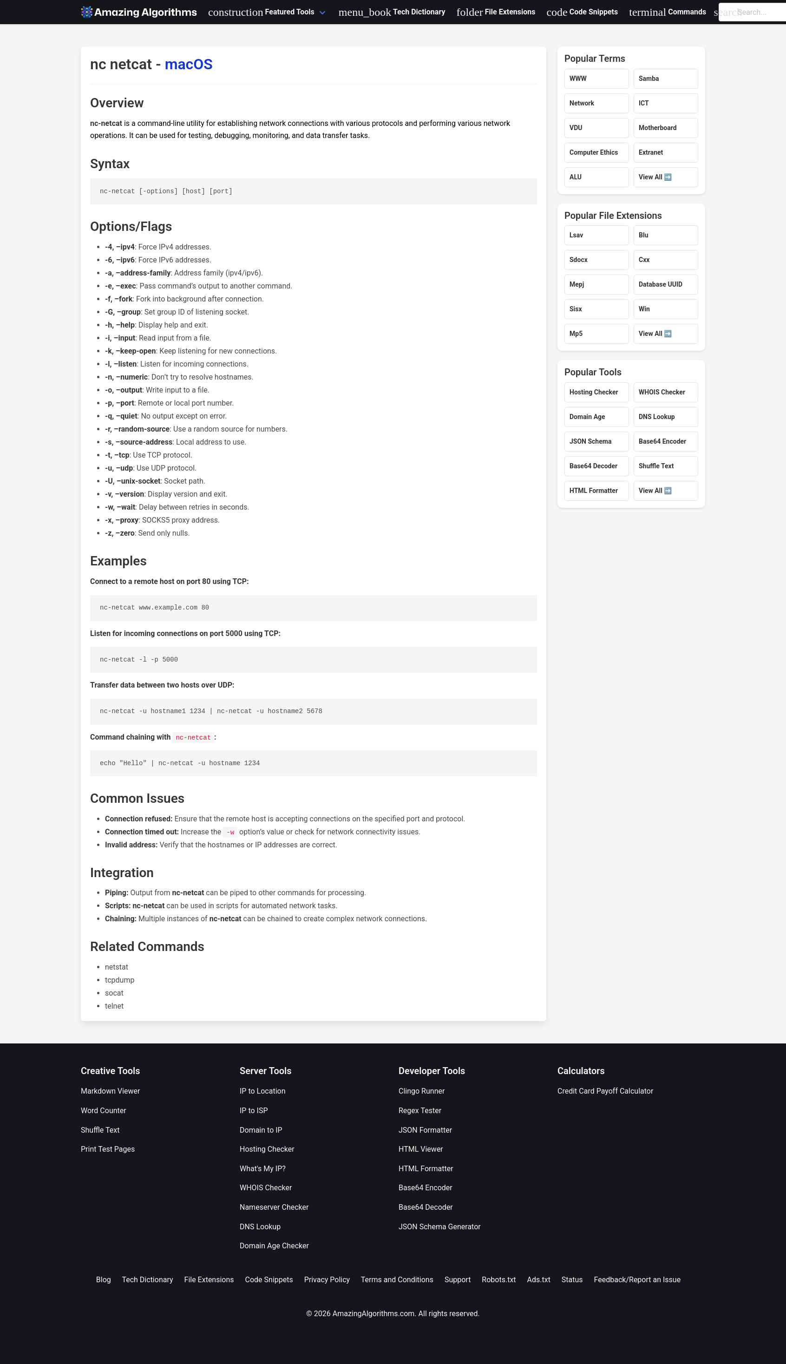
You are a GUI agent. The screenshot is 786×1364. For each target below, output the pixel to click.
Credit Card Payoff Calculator (605, 1091)
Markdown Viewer (110, 1091)
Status (572, 1279)
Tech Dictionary (392, 12)
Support (458, 1279)
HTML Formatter (426, 1168)
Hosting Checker (267, 1149)
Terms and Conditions (397, 1279)
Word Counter (103, 1110)
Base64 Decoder (426, 1207)
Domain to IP (261, 1130)
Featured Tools (261, 12)
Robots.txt (499, 1279)
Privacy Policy (327, 1279)
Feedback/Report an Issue (637, 1279)
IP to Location (263, 1091)
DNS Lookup (260, 1226)
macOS (189, 64)
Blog (103, 1279)
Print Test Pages (108, 1149)
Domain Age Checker (274, 1245)
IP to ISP (254, 1110)
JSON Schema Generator (440, 1226)
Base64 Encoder (425, 1187)
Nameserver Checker (274, 1207)
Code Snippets (582, 12)
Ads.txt (538, 1279)
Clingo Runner (422, 1091)
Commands (667, 12)
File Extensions (495, 12)
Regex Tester (420, 1110)
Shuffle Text (100, 1130)
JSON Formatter (425, 1130)
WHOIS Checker (266, 1187)
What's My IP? (263, 1168)
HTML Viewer (421, 1149)
